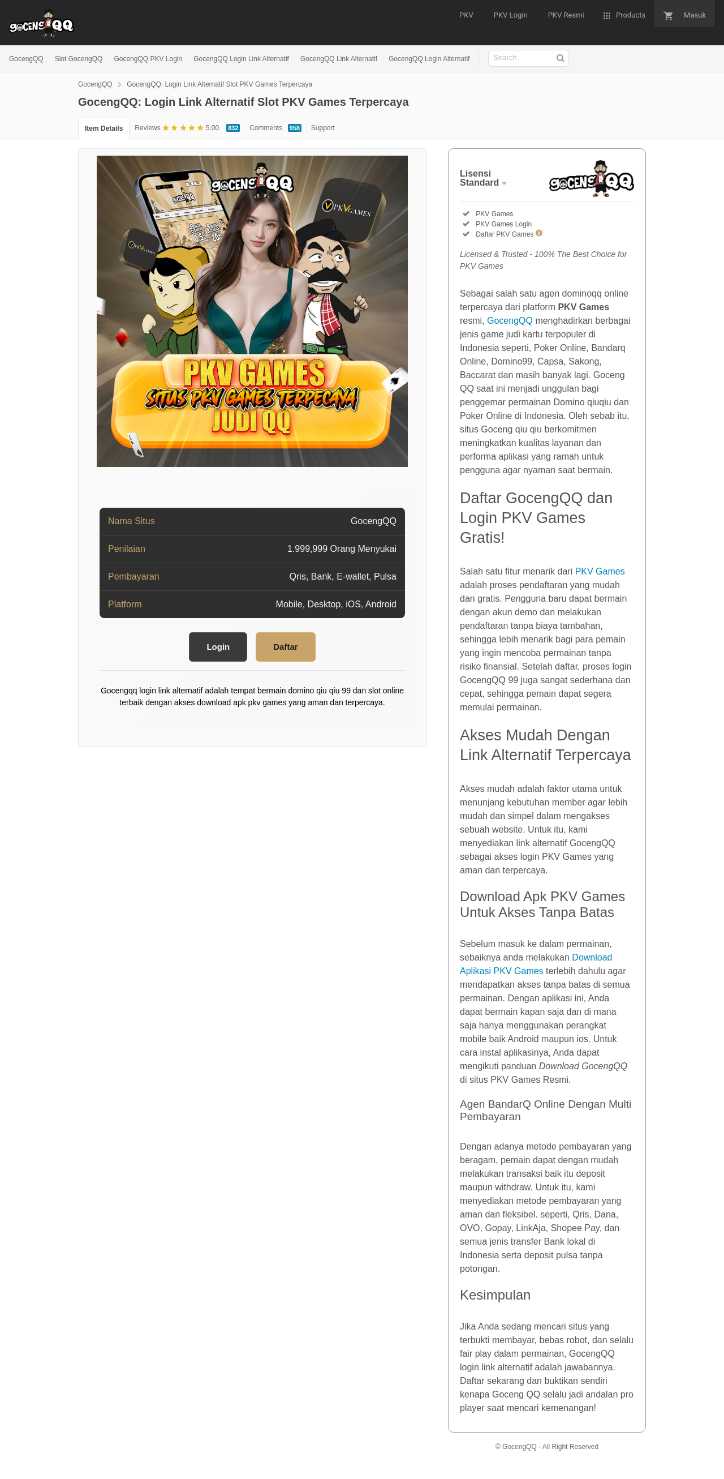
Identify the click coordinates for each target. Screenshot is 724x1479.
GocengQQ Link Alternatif (338, 59)
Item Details (104, 128)
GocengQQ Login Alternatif (429, 59)
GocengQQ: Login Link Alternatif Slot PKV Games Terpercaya (219, 84)
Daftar (285, 646)
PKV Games (600, 571)
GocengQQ (26, 59)
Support (323, 128)
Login (218, 646)
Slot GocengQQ (79, 59)
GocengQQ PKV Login (148, 59)
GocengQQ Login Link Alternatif (241, 59)
